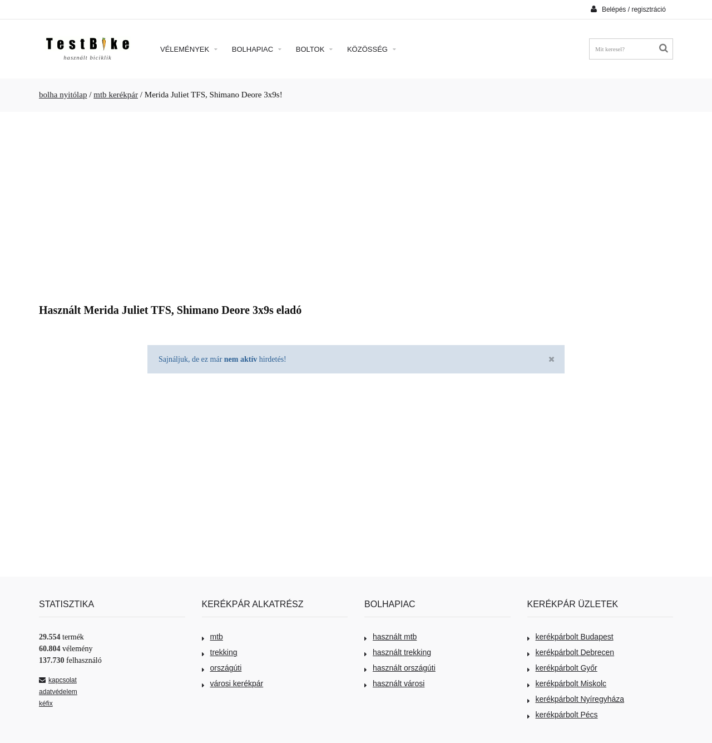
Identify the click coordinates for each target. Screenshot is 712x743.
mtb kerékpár (115, 94)
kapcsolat (58, 680)
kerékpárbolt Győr (562, 667)
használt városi (394, 683)
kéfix (46, 703)
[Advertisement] (356, 204)
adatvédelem (58, 692)
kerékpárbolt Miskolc (567, 683)
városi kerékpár (233, 683)
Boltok (314, 49)
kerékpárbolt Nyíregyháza (576, 699)
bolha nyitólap (63, 94)
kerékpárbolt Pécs (562, 714)
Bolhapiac (256, 49)
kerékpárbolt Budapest (570, 636)
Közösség (371, 49)
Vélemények (188, 49)
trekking (220, 652)
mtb (212, 636)
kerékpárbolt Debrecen (571, 652)
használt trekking (397, 652)
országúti (222, 667)
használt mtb (390, 636)
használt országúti (400, 667)
